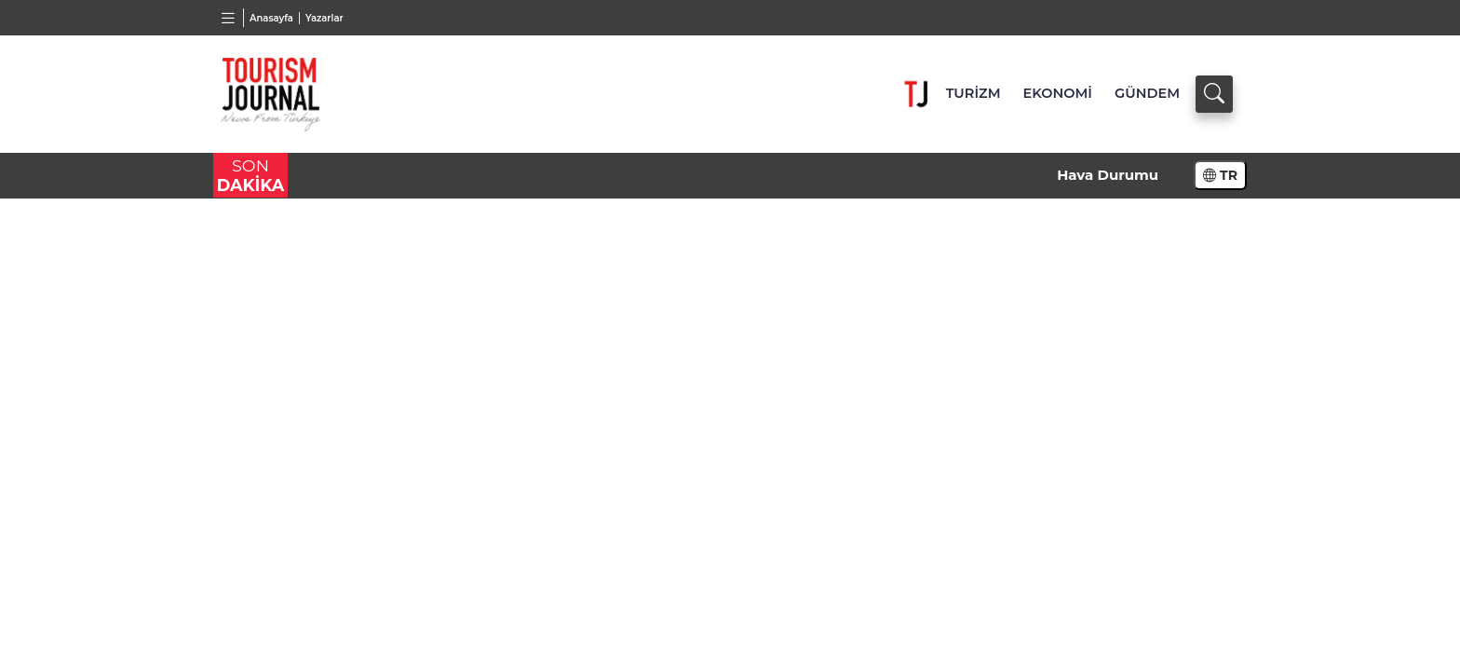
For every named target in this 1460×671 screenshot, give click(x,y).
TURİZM (973, 93)
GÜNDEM (1147, 93)
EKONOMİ (1057, 93)
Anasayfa (271, 18)
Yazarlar (324, 18)
